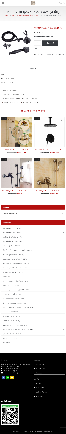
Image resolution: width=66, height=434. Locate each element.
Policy (50, 432)
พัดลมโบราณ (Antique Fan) (13, 272)
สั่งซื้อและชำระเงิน (41, 392)
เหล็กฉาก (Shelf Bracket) (12, 246)
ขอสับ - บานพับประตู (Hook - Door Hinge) (18, 307)
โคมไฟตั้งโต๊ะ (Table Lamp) (12, 237)
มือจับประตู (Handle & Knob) (13, 255)
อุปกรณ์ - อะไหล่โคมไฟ (10, 338)
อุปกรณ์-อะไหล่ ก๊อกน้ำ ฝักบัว (12, 334)
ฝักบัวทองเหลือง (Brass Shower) (27, 16)
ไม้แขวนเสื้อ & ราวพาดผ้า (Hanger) (15, 259)
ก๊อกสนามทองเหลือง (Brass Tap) (14, 303)
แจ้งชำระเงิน (39, 396)
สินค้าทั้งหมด (40, 364)
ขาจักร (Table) (8, 277)
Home (7, 16)
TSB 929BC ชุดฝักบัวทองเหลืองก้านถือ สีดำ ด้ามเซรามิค (16, 191)
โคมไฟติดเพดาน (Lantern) (12, 228)
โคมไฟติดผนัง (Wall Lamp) (12, 233)
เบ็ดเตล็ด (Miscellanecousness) (15, 268)
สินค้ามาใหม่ (6, 343)
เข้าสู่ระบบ (39, 383)
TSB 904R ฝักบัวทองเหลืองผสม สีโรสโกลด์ (16, 150)
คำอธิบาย (33, 68)
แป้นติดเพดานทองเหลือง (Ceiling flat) (16, 281)
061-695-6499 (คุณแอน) (11, 368)
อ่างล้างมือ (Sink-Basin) (11, 316)
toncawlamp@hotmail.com (18, 373)
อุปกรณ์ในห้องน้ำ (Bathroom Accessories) (18, 329)
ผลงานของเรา (40, 368)
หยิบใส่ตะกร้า (50, 43)
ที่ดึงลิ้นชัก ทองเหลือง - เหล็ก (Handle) (16, 263)
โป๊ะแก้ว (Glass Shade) (11, 285)
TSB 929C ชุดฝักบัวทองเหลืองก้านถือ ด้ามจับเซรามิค (49, 191)
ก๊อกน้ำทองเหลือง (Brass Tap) (13, 299)
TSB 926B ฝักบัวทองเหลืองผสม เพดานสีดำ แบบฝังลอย (49, 150)
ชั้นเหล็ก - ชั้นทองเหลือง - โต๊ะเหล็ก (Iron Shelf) (19, 250)
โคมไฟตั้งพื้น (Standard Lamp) (14, 241)
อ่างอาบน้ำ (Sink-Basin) (11, 321)
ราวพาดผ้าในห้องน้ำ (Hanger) (13, 294)
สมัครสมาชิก (40, 388)
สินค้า (13, 16)
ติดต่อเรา (39, 373)
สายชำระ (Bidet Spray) (11, 312)
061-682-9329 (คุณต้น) (10, 371)
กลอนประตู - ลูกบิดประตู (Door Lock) (16, 290)
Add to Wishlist (36, 49)
